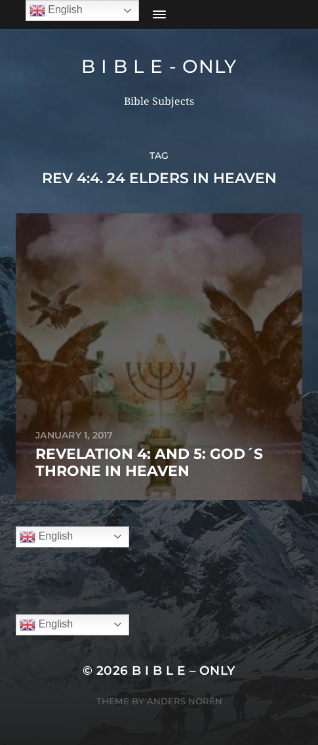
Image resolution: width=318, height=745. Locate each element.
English (46, 537)
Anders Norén (184, 701)
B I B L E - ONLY (159, 66)
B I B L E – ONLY (183, 670)
